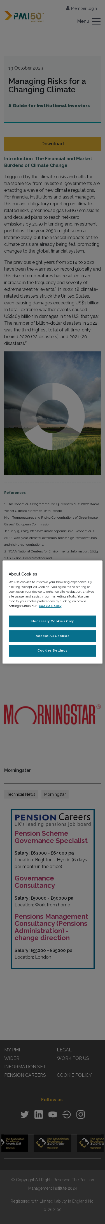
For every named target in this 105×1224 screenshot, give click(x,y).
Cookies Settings (52, 650)
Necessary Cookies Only (52, 621)
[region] (52, 612)
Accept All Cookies (52, 636)
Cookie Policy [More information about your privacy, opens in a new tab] (50, 606)
